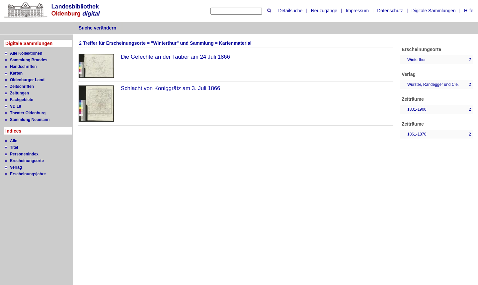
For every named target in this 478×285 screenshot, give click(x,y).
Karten (16, 73)
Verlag (16, 167)
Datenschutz (390, 10)
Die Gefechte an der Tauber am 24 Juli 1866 (175, 57)
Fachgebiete (21, 99)
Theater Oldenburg (27, 113)
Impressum (357, 10)
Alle (13, 141)
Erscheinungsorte (27, 160)
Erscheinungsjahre (28, 174)
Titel (14, 147)
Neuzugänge (324, 10)
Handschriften (23, 66)
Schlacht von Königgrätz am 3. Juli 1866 (170, 88)
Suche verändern (98, 27)
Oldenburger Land (27, 80)
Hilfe (468, 10)
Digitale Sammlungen (433, 10)
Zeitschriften (22, 86)
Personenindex (24, 154)
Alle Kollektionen (26, 53)
